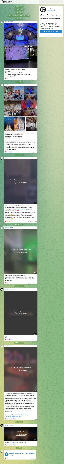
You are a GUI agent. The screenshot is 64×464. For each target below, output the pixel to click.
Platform (57, 35)
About (45, 35)
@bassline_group (51, 10)
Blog (49, 35)
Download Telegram (51, 31)
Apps (52, 35)
